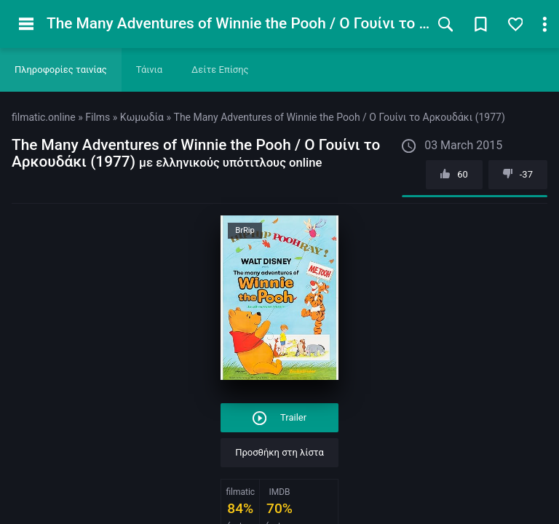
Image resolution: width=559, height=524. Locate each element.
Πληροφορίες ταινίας (61, 69)
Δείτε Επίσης (220, 69)
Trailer (279, 418)
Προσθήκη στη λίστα (279, 452)
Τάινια (149, 69)
